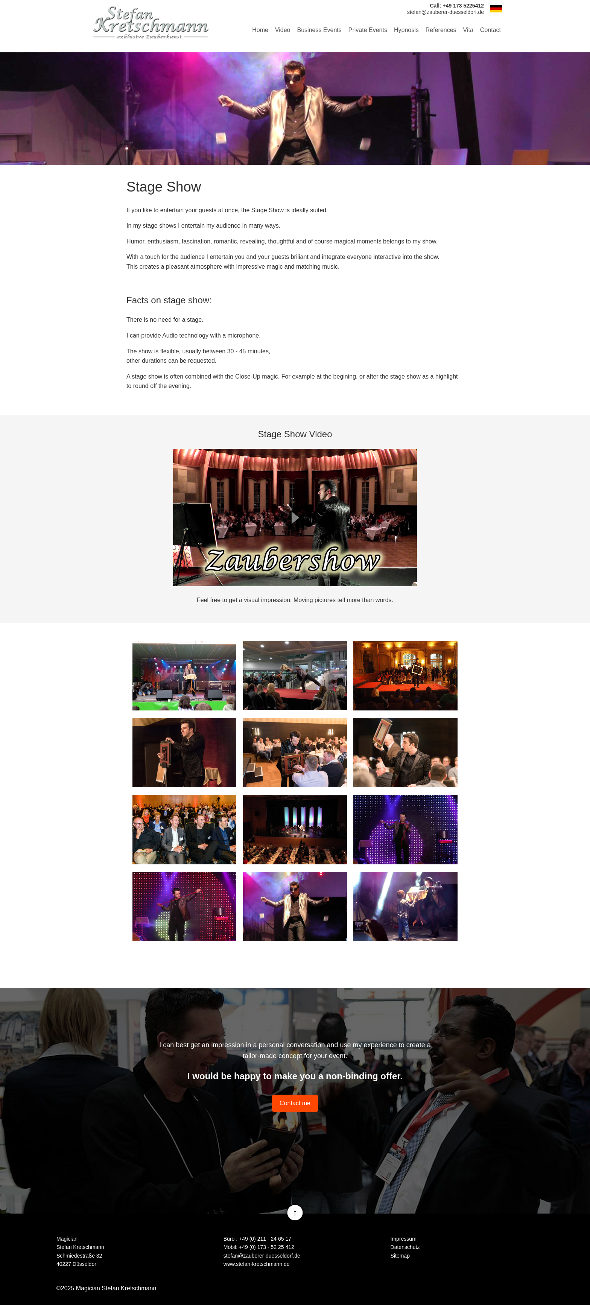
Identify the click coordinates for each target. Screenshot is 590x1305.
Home (260, 30)
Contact (490, 30)
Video (282, 30)
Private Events (367, 30)
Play (295, 518)
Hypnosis (406, 30)
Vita (468, 30)
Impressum (404, 1239)
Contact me (295, 1103)
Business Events (319, 30)
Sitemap (400, 1256)
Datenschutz (405, 1247)
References (441, 30)
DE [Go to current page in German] (496, 8)
